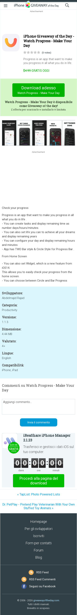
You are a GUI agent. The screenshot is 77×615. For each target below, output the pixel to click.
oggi (36, 70)
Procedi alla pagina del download (38, 480)
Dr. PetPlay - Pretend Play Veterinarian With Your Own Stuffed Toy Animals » (38, 506)
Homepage (38, 521)
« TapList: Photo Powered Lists (38, 494)
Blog (38, 557)
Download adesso (38, 90)
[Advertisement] (38, 22)
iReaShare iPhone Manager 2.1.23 (46, 437)
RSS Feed (42, 572)
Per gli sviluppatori (38, 529)
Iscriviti (38, 536)
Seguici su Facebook (42, 586)
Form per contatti (39, 543)
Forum (38, 550)
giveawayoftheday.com (46, 600)
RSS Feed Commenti (42, 579)
